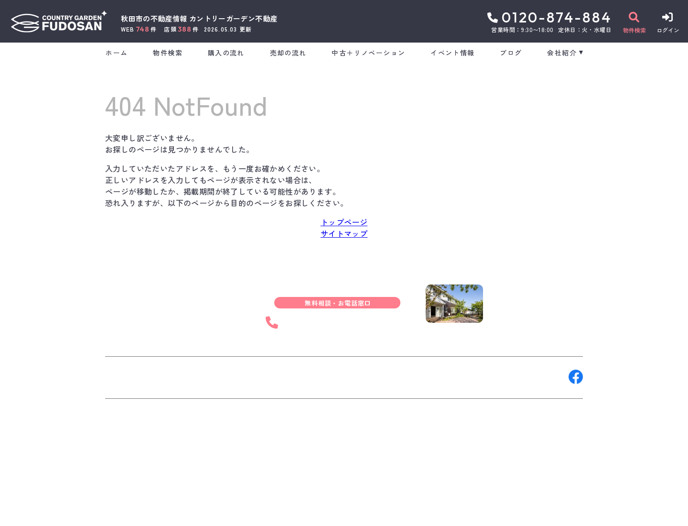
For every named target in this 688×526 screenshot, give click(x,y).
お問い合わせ (133, 377)
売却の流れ (288, 52)
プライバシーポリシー (270, 511)
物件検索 (168, 52)
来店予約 (212, 377)
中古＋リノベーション (368, 52)
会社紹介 (562, 52)
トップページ (344, 222)
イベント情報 (452, 52)
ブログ (511, 52)
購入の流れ (226, 52)
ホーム (117, 52)
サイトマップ (344, 233)
